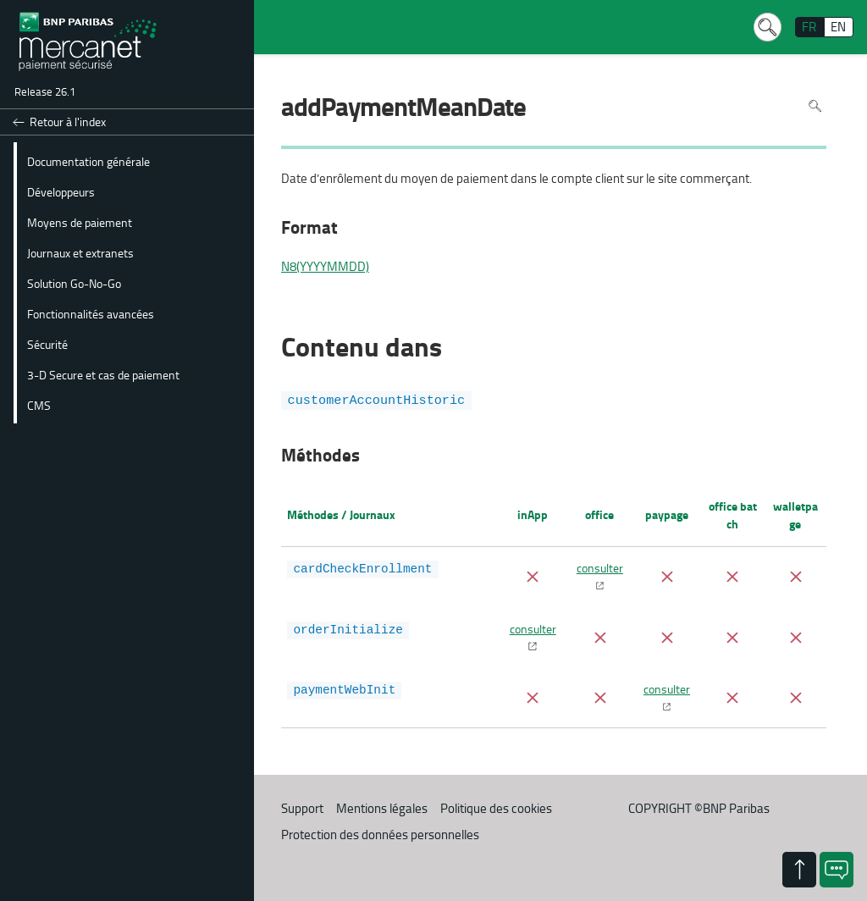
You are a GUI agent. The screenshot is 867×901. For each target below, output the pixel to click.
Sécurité (47, 343)
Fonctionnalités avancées (90, 313)
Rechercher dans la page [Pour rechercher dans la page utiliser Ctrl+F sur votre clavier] (814, 105)
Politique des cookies (496, 808)
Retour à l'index (68, 121)
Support (302, 808)
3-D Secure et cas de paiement (103, 374)
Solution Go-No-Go (74, 282)
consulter (600, 567)
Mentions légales (382, 808)
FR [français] (809, 27)
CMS (39, 404)
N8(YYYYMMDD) (325, 266)
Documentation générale (88, 160)
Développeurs (61, 191)
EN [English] (838, 27)
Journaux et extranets (80, 252)
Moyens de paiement (79, 221)
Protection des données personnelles (380, 834)
